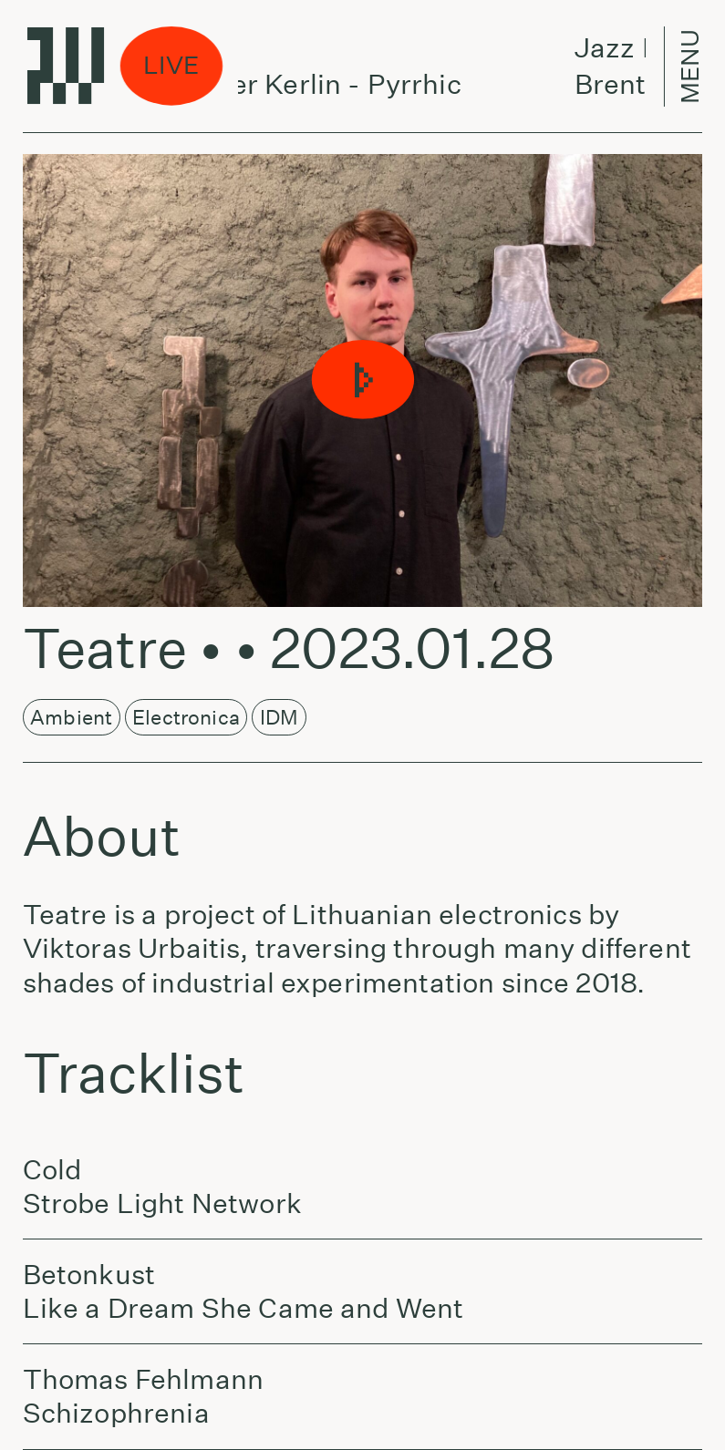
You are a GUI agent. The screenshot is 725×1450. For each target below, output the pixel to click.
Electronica (186, 717)
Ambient (71, 717)
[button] (362, 380)
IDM (279, 717)
